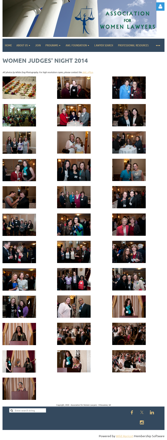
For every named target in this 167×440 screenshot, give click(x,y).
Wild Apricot (124, 436)
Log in (160, 6)
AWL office (87, 72)
